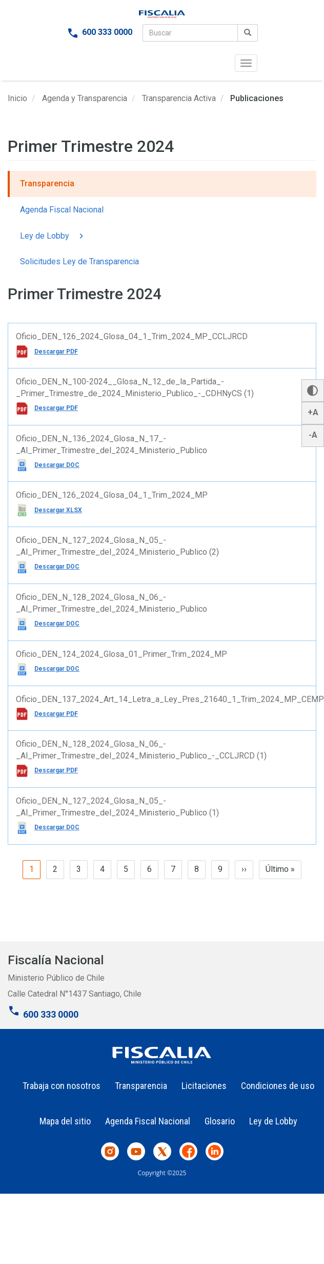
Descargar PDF (56, 351)
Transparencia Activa (179, 98)
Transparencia (47, 183)
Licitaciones (204, 1085)
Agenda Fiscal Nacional (62, 210)
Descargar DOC (56, 465)
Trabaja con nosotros (61, 1085)
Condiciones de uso (277, 1085)
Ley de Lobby (53, 236)
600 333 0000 (107, 32)
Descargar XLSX (58, 510)
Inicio (17, 98)
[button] (312, 390)
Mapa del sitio (65, 1121)
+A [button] (313, 412)
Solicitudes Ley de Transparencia (79, 261)
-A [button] (313, 435)
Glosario (220, 1121)
